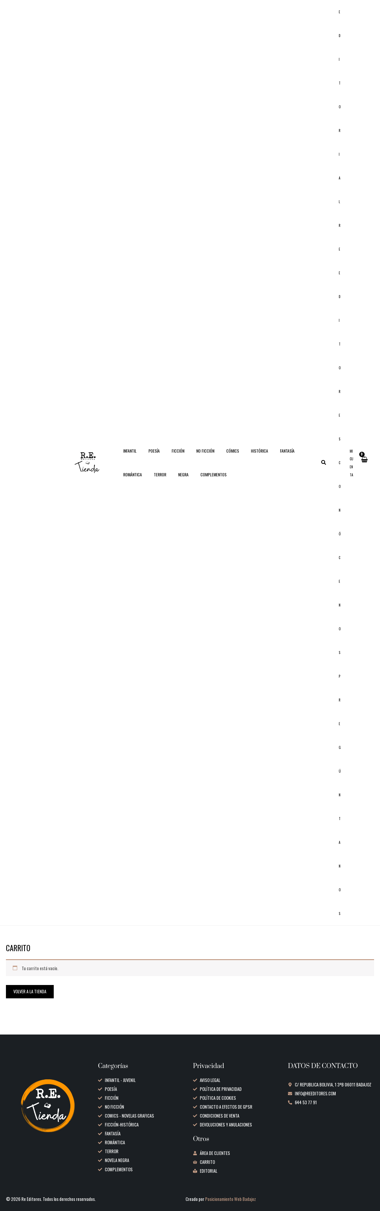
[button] (331, 470)
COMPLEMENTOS (174, 481)
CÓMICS (216, 458)
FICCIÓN (169, 458)
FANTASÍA (264, 458)
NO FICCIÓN (193, 458)
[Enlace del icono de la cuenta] (352, 470)
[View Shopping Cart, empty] (364, 470)
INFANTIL (128, 458)
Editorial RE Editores (343, 228)
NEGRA (147, 481)
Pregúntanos (343, 807)
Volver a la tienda (30, 1005)
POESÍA (148, 458)
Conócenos (343, 564)
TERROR (127, 481)
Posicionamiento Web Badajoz (231, 1199)
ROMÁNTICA (289, 458)
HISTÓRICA (239, 458)
